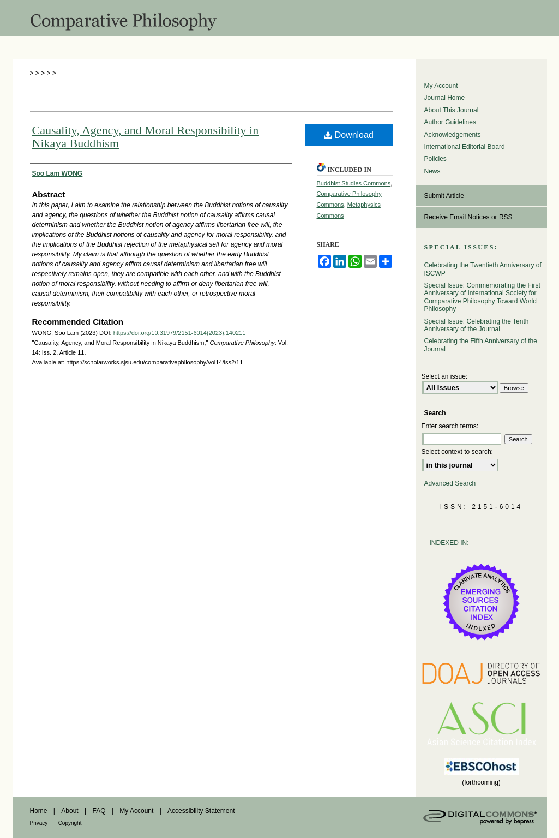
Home (38, 811)
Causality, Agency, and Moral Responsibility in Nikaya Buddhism (145, 136)
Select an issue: (445, 376)
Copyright (70, 823)
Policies (435, 159)
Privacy (39, 823)
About (69, 811)
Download (349, 135)
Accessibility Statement (201, 811)
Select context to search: (457, 452)
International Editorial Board (464, 147)
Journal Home (444, 97)
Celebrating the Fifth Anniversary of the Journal (480, 344)
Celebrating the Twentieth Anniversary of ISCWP (483, 269)
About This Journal (451, 110)
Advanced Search (450, 483)
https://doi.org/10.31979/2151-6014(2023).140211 (179, 333)
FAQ (98, 811)
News (432, 171)
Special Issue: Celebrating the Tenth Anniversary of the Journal (476, 325)
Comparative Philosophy (280, 18)
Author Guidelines (450, 122)
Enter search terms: (450, 426)
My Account (441, 85)
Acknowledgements (452, 135)
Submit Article (444, 196)
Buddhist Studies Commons (354, 183)
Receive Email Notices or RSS (468, 217)
